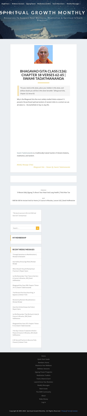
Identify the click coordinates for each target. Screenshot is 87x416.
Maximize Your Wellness (43, 365)
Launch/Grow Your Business (43, 382)
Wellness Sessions (18, 4)
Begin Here (6, 4)
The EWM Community (43, 392)
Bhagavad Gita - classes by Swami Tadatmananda (52, 167)
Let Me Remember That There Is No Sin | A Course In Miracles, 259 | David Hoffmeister (25, 278)
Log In (17, 12)
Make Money (43, 399)
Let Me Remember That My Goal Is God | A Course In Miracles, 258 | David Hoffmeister (26, 316)
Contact (75, 411)
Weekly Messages (73, 4)
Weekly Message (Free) (25, 165)
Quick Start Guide (44, 359)
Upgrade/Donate (7, 12)
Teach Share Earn (58, 4)
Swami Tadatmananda (25, 153)
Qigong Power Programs (43, 372)
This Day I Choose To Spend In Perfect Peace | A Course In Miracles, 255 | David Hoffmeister (25, 333)
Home (43, 356)
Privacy (63, 411)
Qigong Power (31, 4)
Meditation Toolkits (44, 4)
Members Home (43, 362)
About (43, 396)
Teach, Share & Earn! (43, 379)
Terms (69, 411)
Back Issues (43, 389)
